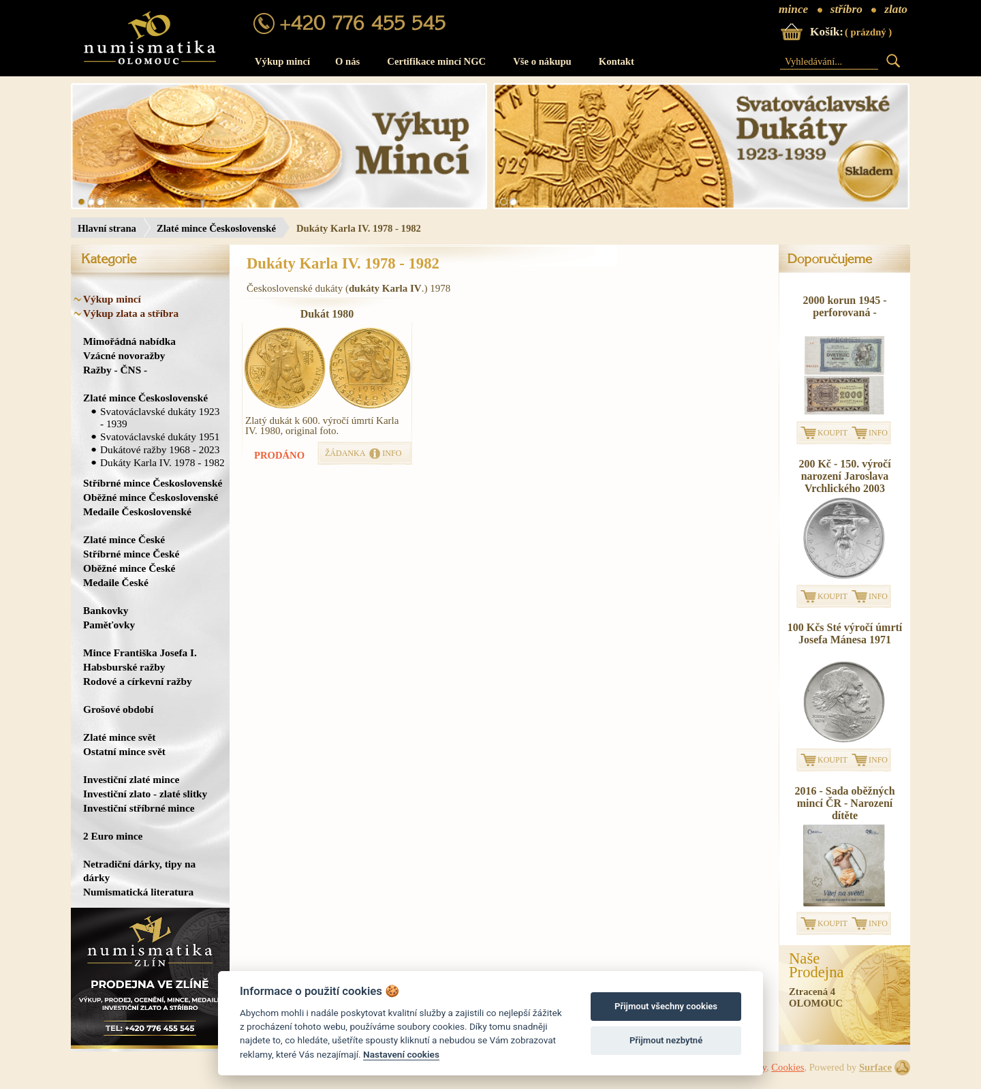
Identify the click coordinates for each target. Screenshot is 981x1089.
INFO (391, 453)
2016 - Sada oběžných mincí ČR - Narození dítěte (844, 803)
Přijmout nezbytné (665, 1040)
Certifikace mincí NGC (436, 61)
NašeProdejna (816, 965)
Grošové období (118, 709)
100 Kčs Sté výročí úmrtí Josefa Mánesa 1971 (845, 633)
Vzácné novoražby (124, 355)
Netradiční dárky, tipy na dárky (139, 870)
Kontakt (616, 61)
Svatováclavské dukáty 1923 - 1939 (159, 417)
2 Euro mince (112, 836)
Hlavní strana (107, 228)
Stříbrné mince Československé (152, 483)
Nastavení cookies (401, 1054)
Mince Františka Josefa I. (140, 652)
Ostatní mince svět (124, 751)
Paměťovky (109, 624)
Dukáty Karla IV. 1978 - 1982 (162, 462)
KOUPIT (832, 433)
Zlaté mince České (124, 539)
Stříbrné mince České (131, 553)
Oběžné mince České (129, 568)
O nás (347, 61)
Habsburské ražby (124, 667)
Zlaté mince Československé (216, 228)
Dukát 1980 (327, 314)
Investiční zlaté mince (131, 779)
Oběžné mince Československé (150, 497)
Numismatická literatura (138, 892)
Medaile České (116, 582)
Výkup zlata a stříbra (130, 313)
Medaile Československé (137, 511)
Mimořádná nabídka (129, 341)
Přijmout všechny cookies (665, 1006)
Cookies (787, 1067)
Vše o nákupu (542, 61)
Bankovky (105, 610)
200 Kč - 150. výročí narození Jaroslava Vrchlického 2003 (844, 476)
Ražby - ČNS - (115, 369)
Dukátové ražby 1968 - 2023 (159, 449)
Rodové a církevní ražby (137, 681)
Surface (875, 1067)
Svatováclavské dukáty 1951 (159, 436)
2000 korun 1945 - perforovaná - (844, 306)
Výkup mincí (282, 61)
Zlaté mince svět (119, 737)
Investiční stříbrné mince (138, 808)
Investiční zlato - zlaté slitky (145, 793)
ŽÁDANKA (345, 453)
